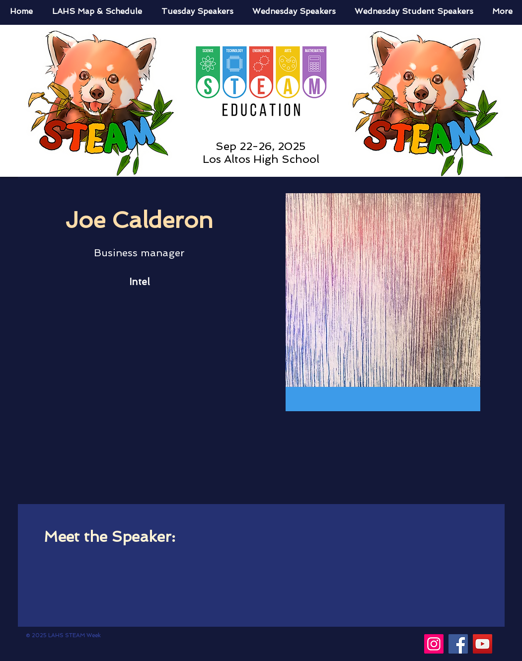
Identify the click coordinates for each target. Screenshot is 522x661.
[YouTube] (482, 644)
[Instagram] (434, 644)
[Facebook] (458, 644)
